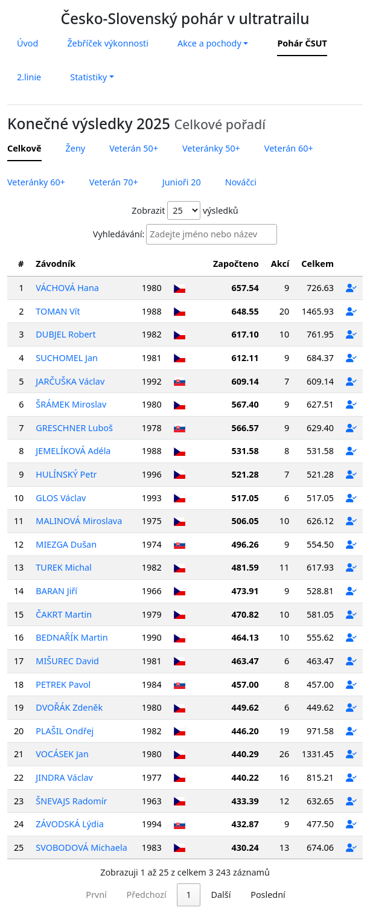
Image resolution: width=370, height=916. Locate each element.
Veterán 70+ (113, 182)
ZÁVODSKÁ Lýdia (69, 824)
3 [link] (184, 894)
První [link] (42, 894)
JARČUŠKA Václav (70, 381)
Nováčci (241, 182)
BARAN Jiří (56, 591)
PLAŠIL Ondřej (65, 731)
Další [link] (275, 894)
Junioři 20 (181, 182)
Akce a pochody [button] (209, 43)
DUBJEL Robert (65, 334)
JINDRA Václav (64, 777)
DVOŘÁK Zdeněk (69, 707)
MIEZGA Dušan (66, 544)
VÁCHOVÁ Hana (67, 287)
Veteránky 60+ (36, 182)
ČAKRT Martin (64, 614)
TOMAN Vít (58, 311)
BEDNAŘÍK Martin (71, 637)
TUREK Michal (63, 567)
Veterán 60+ (288, 148)
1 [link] (134, 894)
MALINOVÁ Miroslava (79, 521)
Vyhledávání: (118, 234)
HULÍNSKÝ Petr (66, 474)
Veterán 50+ (133, 148)
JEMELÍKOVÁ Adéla (73, 450)
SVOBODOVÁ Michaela (81, 847)
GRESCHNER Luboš (74, 428)
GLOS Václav (61, 498)
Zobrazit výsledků (185, 210)
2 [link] (159, 894)
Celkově (24, 148)
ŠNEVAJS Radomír (71, 801)
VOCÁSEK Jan (62, 754)
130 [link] (238, 894)
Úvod (27, 43)
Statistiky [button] (88, 77)
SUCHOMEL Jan (67, 358)
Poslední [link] (322, 894)
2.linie (29, 77)
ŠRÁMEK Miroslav (71, 404)
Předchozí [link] (92, 894)
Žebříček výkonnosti (107, 43)
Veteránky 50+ (211, 148)
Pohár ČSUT (302, 43)
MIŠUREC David (67, 661)
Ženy (76, 148)
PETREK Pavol (63, 684)
